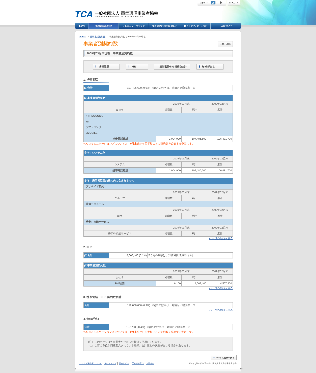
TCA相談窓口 (138, 363)
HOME (82, 36)
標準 (213, 2)
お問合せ (150, 363)
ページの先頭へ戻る (221, 238)
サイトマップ (110, 363)
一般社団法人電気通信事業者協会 (221, 363)
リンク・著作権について (90, 363)
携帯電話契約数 (97, 36)
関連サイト (124, 363)
